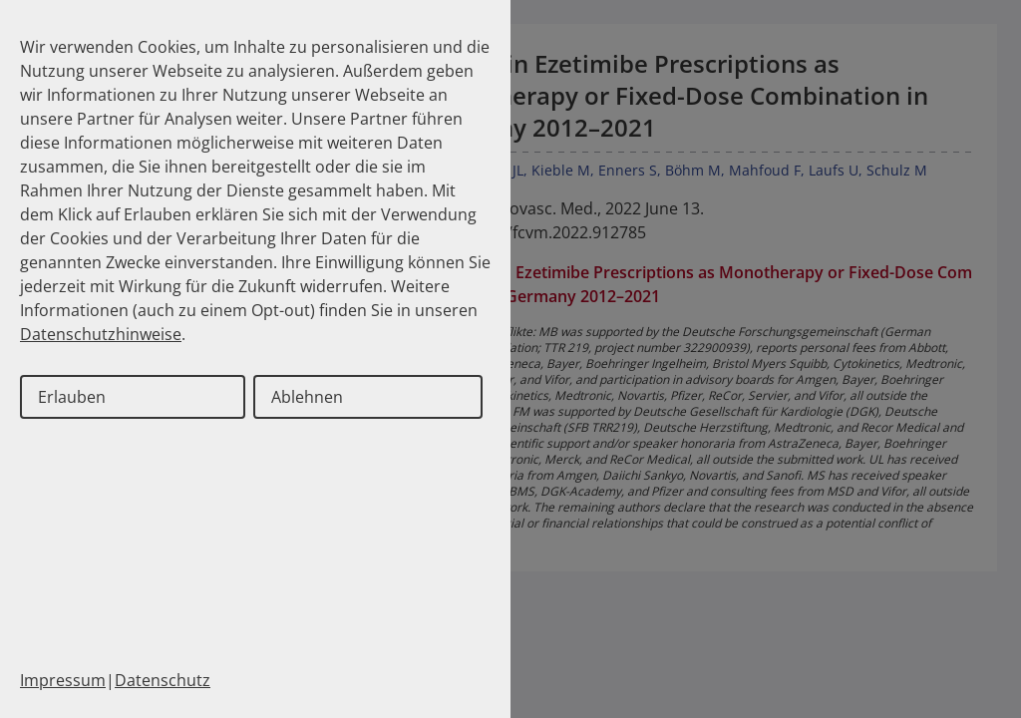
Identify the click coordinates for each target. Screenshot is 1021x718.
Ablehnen (307, 397)
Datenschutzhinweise (100, 334)
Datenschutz (162, 680)
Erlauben (72, 397)
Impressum (63, 680)
